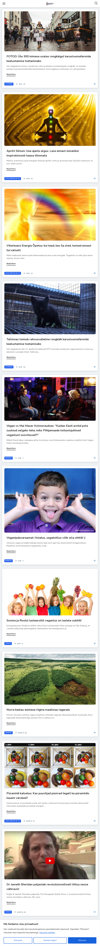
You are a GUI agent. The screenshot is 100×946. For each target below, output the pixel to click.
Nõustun (82, 940)
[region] (50, 933)
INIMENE (8, 458)
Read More (11, 74)
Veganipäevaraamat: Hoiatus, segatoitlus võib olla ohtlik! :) (46, 538)
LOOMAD (9, 84)
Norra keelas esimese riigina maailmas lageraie (38, 710)
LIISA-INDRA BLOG (12, 178)
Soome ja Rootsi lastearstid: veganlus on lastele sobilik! (44, 620)
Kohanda (18, 940)
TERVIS (8, 643)
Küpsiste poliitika (47, 932)
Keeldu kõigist (50, 940)
